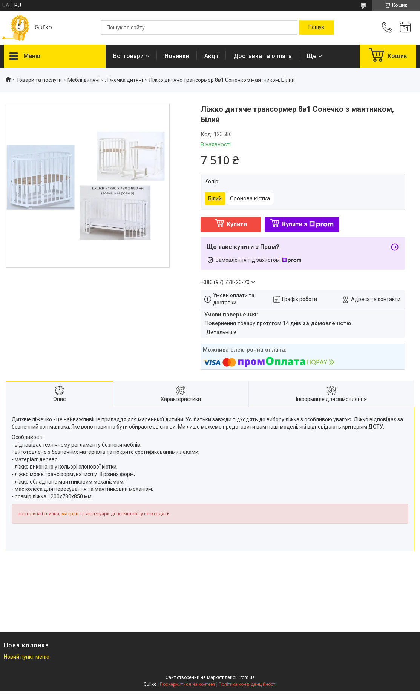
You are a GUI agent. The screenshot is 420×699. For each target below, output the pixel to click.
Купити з (308, 224)
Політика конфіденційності (247, 684)
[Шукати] (316, 27)
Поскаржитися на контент (187, 684)
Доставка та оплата (262, 56)
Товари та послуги (39, 80)
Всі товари (128, 56)
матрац (69, 513)
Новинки (176, 56)
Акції (211, 56)
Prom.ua (246, 677)
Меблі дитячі (83, 80)
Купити (237, 224)
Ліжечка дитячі (124, 80)
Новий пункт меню (26, 657)
